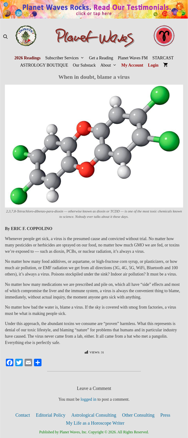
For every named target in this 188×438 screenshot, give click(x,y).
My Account (132, 65)
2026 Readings (27, 58)
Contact (22, 415)
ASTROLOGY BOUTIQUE (44, 65)
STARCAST (163, 58)
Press (165, 415)
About (109, 65)
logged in (89, 399)
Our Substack (84, 65)
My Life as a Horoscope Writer (95, 423)
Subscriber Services (66, 58)
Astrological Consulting (93, 415)
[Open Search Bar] (5, 37)
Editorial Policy (50, 415)
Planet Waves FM (133, 58)
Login (153, 65)
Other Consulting (138, 415)
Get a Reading (101, 58)
